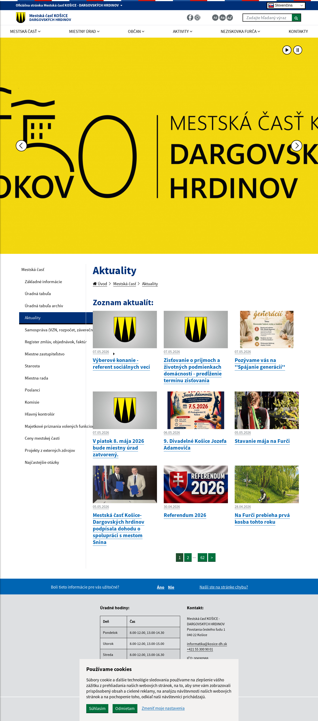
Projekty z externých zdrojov (50, 450)
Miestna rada (36, 378)
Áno (161, 587)
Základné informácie (43, 281)
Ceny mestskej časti (42, 438)
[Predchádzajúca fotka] (21, 145)
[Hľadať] (296, 18)
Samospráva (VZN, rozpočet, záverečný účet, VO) (68, 329)
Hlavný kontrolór (40, 414)
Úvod (100, 283)
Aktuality (33, 317)
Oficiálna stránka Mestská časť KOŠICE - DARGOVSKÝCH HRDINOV (69, 5)
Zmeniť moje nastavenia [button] (163, 708)
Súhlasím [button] (97, 708)
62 (202, 557)
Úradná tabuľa (38, 293)
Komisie (32, 402)
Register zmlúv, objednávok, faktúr (56, 341)
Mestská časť (32, 269)
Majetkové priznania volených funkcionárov (63, 426)
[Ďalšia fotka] (296, 145)
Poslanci (32, 390)
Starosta (32, 365)
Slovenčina (280, 5)
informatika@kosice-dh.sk (207, 643)
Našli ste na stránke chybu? (224, 587)
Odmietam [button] (125, 708)
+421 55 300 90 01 (200, 649)
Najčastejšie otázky (42, 462)
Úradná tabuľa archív (44, 305)
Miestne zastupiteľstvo (44, 354)
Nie (172, 587)
